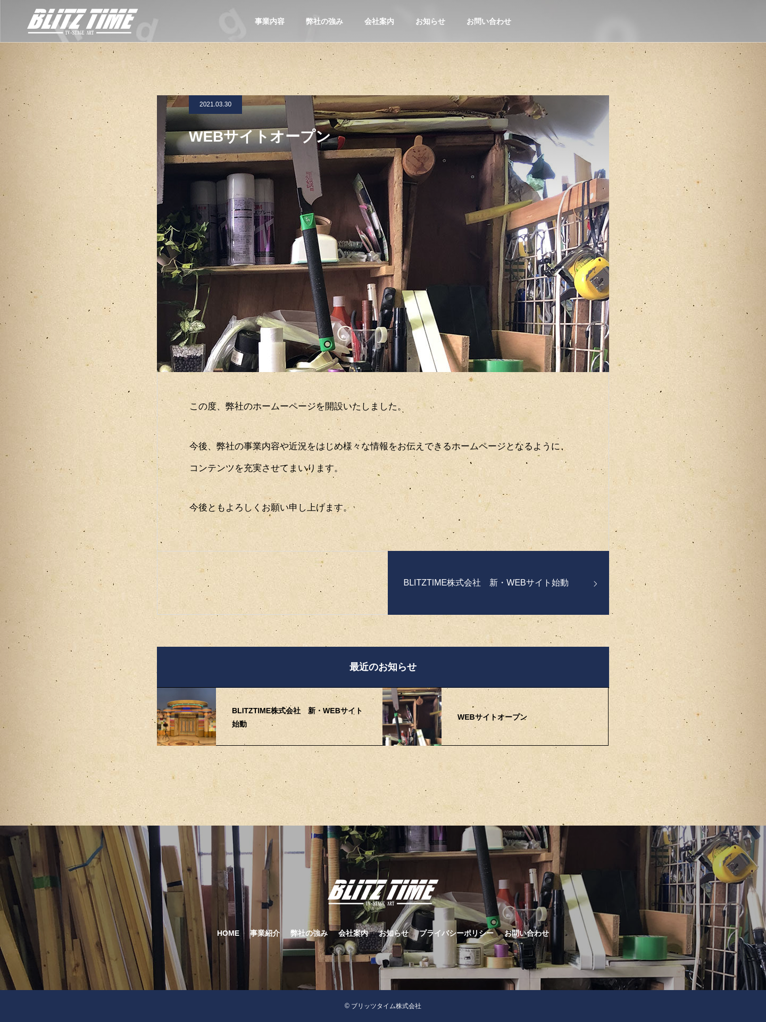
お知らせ (430, 21)
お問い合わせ (489, 21)
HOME (228, 933)
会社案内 (379, 21)
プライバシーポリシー (456, 933)
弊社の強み (324, 21)
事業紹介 (265, 933)
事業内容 (270, 21)
